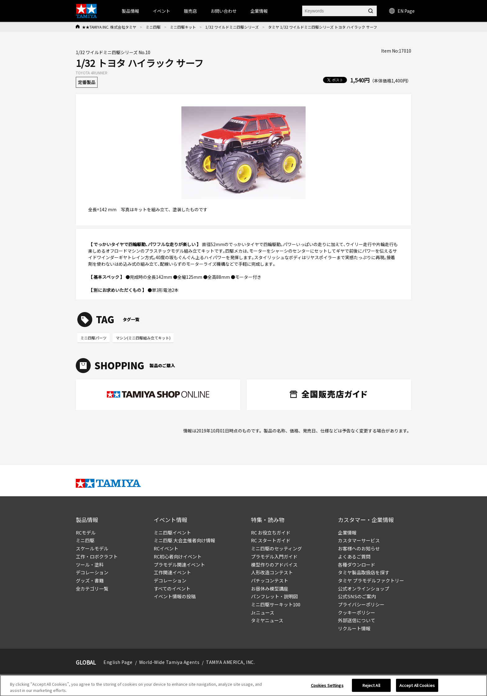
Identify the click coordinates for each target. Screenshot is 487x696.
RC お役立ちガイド (270, 532)
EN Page (402, 11)
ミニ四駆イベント (172, 532)
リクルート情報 (354, 628)
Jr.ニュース (262, 612)
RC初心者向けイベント (178, 556)
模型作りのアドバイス (274, 564)
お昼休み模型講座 (269, 588)
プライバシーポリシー (361, 604)
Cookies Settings (327, 688)
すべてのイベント (172, 588)
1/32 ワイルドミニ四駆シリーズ (232, 27)
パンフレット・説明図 (274, 596)
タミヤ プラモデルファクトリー (371, 580)
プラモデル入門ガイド (274, 556)
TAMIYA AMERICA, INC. (230, 662)
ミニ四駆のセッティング (276, 548)
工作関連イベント (172, 572)
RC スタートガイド (270, 540)
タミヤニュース (267, 620)
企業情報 (347, 532)
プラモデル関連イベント (179, 564)
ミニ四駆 (153, 27)
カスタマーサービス (359, 540)
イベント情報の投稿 (175, 596)
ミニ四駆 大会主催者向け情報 (184, 540)
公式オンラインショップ (363, 588)
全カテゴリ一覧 (92, 588)
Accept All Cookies (417, 688)
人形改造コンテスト (272, 572)
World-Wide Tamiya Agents (169, 662)
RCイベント (166, 548)
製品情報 (130, 11)
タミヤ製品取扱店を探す (363, 572)
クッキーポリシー (356, 612)
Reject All (371, 688)
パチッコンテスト (269, 580)
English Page (118, 662)
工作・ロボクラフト (97, 556)
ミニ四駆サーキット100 (275, 604)
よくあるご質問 (354, 556)
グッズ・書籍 (90, 580)
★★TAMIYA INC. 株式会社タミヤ (109, 27)
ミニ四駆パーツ (93, 337)
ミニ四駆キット (183, 27)
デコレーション (92, 572)
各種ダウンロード (356, 564)
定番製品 (86, 82)
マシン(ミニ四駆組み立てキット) (143, 337)
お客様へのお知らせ (359, 548)
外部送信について (356, 620)
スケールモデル (92, 548)
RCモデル (86, 532)
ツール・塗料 (90, 564)
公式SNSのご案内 (357, 596)
